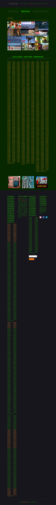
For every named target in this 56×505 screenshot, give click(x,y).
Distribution (36, 3)
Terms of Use (20, 198)
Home (22, 3)
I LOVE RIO (13, 4)
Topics (28, 3)
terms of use (23, 200)
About (25, 3)
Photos (31, 3)
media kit (41, 3)
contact (45, 3)
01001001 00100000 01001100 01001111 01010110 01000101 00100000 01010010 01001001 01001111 (11, 325)
